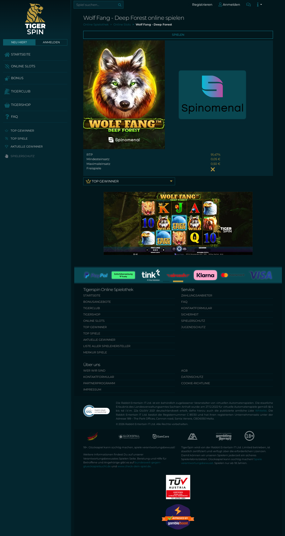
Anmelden (229, 4)
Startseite (17, 54)
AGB (184, 370)
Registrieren (199, 4)
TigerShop (17, 105)
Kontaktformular (196, 308)
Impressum (92, 389)
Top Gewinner (19, 130)
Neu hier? (19, 42)
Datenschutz (192, 377)
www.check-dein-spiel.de (134, 466)
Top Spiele (16, 138)
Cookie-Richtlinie (195, 383)
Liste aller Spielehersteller (106, 346)
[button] (166, 281)
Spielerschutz (19, 156)
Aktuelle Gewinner (24, 146)
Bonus (13, 78)
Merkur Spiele (95, 352)
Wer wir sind (94, 370)
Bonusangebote (97, 302)
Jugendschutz (193, 327)
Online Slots (19, 66)
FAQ (11, 116)
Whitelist (261, 410)
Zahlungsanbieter (196, 295)
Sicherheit (190, 314)
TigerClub (17, 92)
